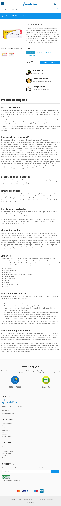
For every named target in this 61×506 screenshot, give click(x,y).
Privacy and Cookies (7, 451)
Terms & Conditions (7, 453)
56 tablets (40, 52)
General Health (6, 426)
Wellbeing (4, 434)
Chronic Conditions (7, 423)
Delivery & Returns (7, 449)
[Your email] (26, 471)
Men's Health (10, 16)
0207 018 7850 (6, 410)
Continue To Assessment (50, 62)
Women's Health (6, 436)
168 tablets (31, 56)
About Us (4, 447)
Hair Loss (19, 16)
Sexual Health (6, 430)
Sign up (55, 472)
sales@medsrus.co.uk (8, 413)
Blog (3, 457)
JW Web (32, 502)
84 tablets (49, 52)
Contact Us (5, 455)
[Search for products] (28, 9)
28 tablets (31, 52)
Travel (3, 432)
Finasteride (28, 16)
